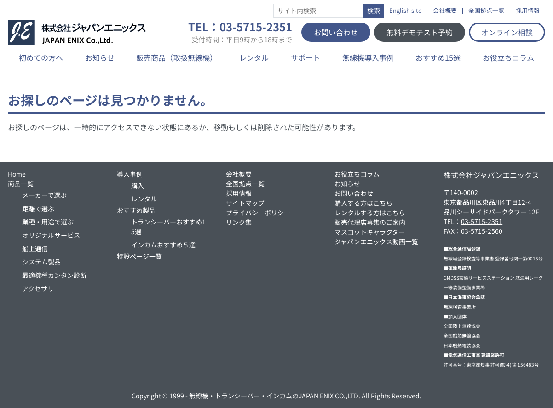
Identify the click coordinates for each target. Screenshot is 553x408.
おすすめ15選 (438, 57)
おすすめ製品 (136, 210)
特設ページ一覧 (139, 256)
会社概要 (445, 11)
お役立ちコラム (508, 57)
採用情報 (528, 11)
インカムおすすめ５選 (163, 244)
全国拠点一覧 (486, 11)
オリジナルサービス (51, 235)
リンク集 (239, 222)
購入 (137, 185)
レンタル (254, 57)
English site (405, 11)
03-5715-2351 (481, 221)
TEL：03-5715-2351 (240, 32)
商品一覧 (21, 183)
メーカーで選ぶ (44, 195)
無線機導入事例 (368, 57)
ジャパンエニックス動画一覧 (376, 241)
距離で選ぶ (38, 208)
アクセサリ (38, 288)
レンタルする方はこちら (369, 212)
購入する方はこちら (363, 202)
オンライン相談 (507, 32)
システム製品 (41, 261)
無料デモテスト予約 (419, 32)
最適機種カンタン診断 (54, 275)
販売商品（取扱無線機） (176, 57)
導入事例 (130, 173)
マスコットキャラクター (369, 231)
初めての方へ (41, 57)
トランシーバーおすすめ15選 (168, 226)
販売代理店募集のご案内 (369, 222)
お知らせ (100, 57)
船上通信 (35, 248)
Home (17, 173)
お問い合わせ (336, 32)
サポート (305, 57)
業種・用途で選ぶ (48, 221)
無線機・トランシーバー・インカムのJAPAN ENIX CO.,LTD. (274, 395)
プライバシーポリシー (258, 212)
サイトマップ (245, 202)
